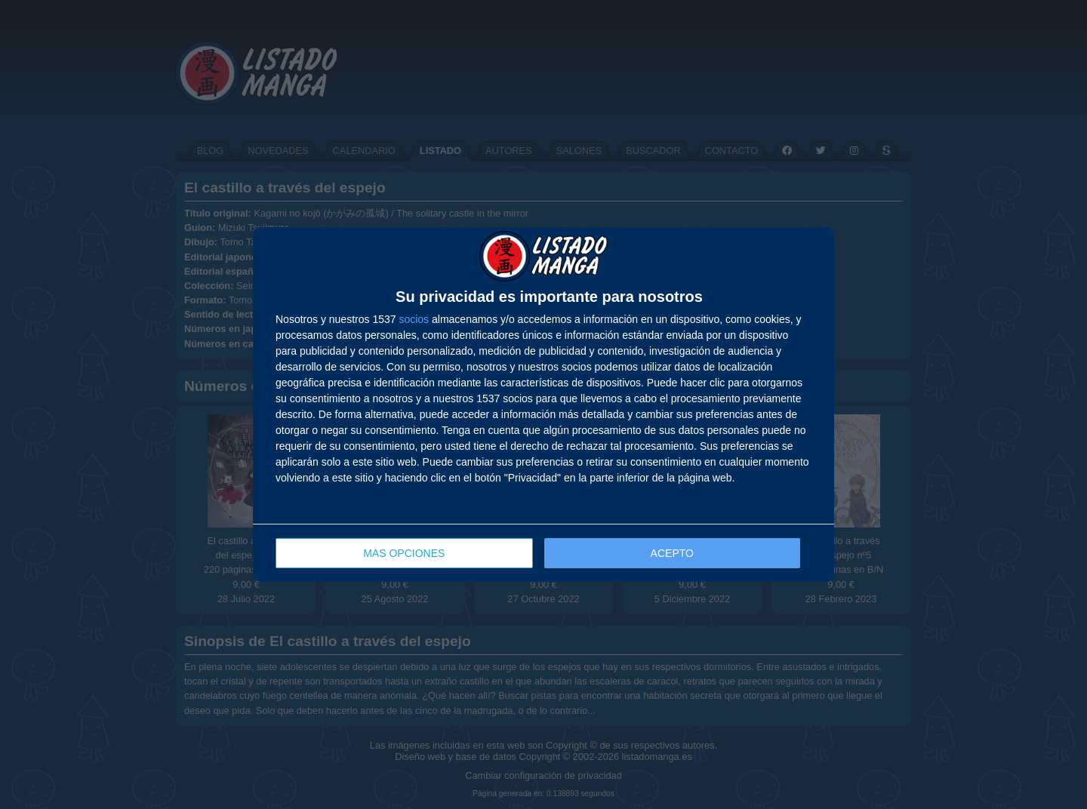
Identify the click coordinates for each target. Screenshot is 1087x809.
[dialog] (543, 405)
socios (414, 319)
